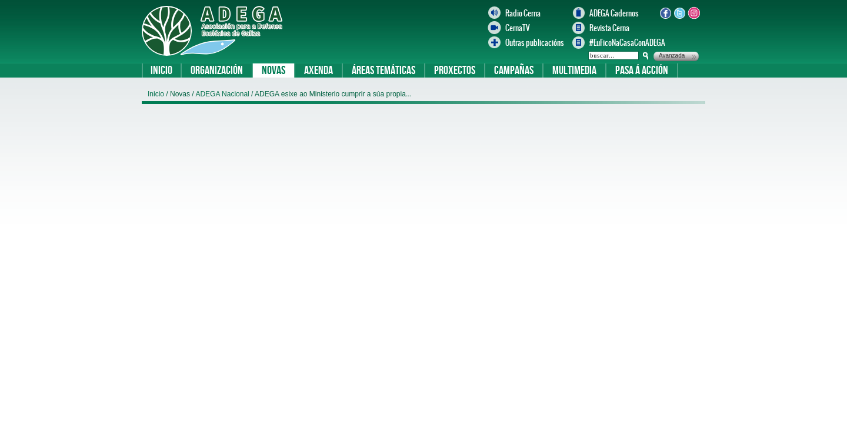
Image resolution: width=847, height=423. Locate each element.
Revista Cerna (609, 27)
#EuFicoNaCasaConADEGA (621, 42)
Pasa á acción (641, 70)
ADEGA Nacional (223, 94)
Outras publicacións (534, 42)
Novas (273, 70)
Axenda (318, 70)
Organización (217, 70)
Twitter (679, 13)
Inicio (161, 70)
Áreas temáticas (383, 70)
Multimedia (574, 70)
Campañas (513, 70)
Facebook (665, 13)
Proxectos (454, 70)
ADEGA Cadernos (614, 13)
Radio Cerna (523, 13)
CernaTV (517, 27)
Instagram (693, 13)
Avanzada (672, 55)
